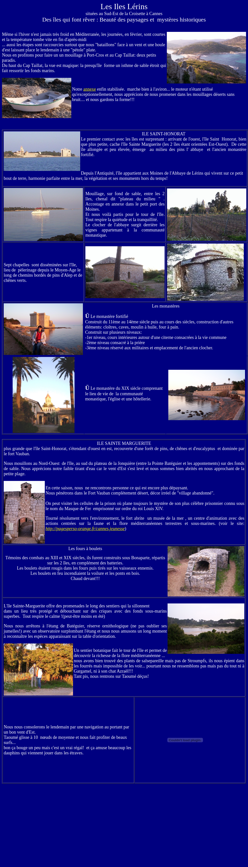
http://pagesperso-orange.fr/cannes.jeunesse (85, 528)
